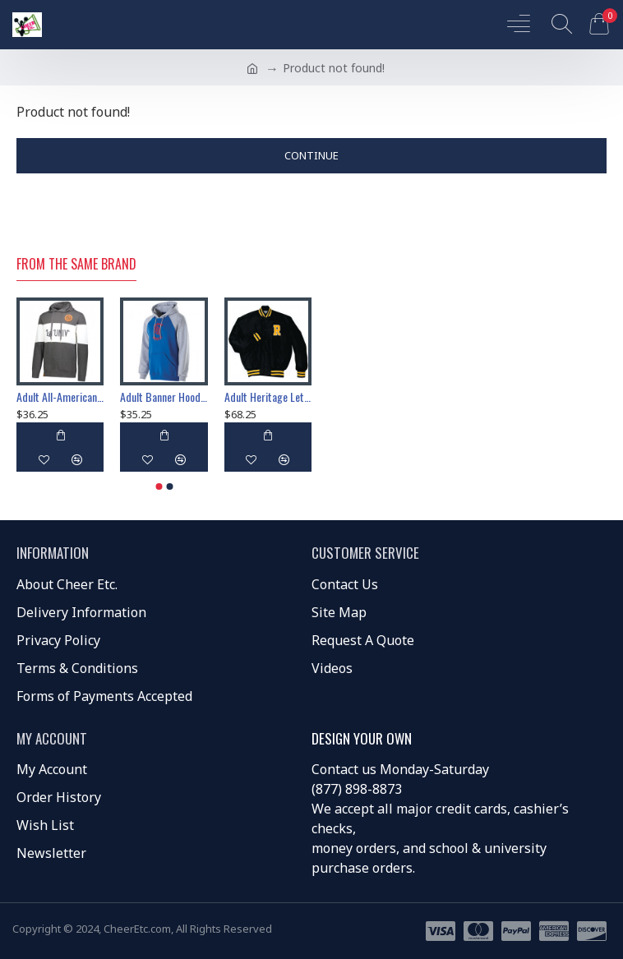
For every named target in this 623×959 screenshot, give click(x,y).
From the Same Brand (76, 265)
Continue (311, 155)
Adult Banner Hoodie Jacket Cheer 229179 (163, 397)
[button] (158, 486)
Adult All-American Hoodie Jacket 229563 (60, 397)
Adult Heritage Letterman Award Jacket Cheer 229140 (268, 397)
